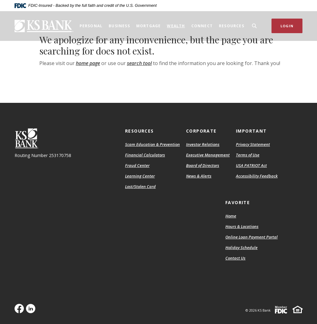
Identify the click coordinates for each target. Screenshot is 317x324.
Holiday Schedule (241, 247)
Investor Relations (202, 144)
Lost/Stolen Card (140, 186)
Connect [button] (202, 25)
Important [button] (251, 131)
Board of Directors (202, 165)
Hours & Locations (241, 226)
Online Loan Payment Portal (251, 237)
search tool (139, 63)
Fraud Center (137, 165)
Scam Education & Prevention (152, 144)
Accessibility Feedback (257, 176)
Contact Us (235, 258)
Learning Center (140, 176)
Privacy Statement (253, 144)
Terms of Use (247, 155)
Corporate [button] (201, 131)
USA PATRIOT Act (251, 165)
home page (88, 63)
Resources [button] (231, 25)
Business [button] (119, 25)
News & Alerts (198, 176)
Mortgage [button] (148, 25)
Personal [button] (91, 25)
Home (230, 216)
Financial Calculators (145, 155)
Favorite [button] (237, 202)
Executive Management (208, 155)
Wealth (176, 25)
